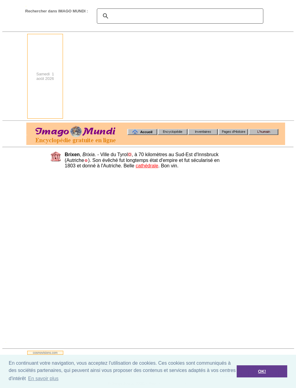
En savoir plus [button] (43, 378)
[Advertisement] (188, 76)
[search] (179, 16)
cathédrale (147, 165)
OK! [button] (262, 371)
